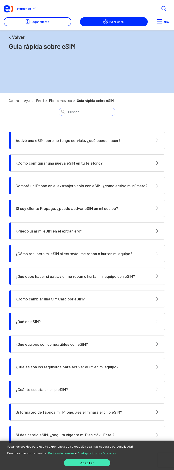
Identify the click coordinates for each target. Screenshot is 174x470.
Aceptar (87, 463)
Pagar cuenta (37, 21)
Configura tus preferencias (97, 452)
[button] (28, 8)
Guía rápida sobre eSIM (95, 100)
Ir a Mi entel (113, 21)
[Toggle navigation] (160, 21)
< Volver (17, 37)
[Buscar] (87, 112)
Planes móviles (60, 100)
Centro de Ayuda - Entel (26, 100)
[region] (87, 455)
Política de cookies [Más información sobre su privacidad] (61, 452)
